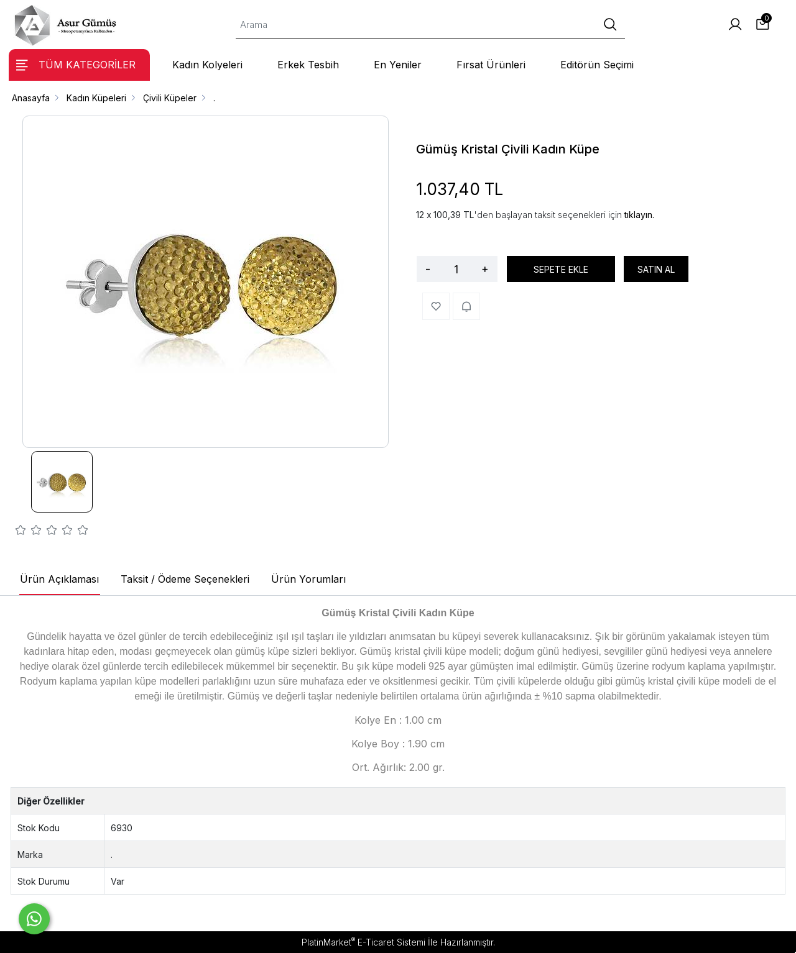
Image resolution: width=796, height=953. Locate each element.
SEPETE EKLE (561, 269)
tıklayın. (639, 214)
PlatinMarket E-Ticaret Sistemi (363, 942)
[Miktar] (455, 269)
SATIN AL (656, 269)
